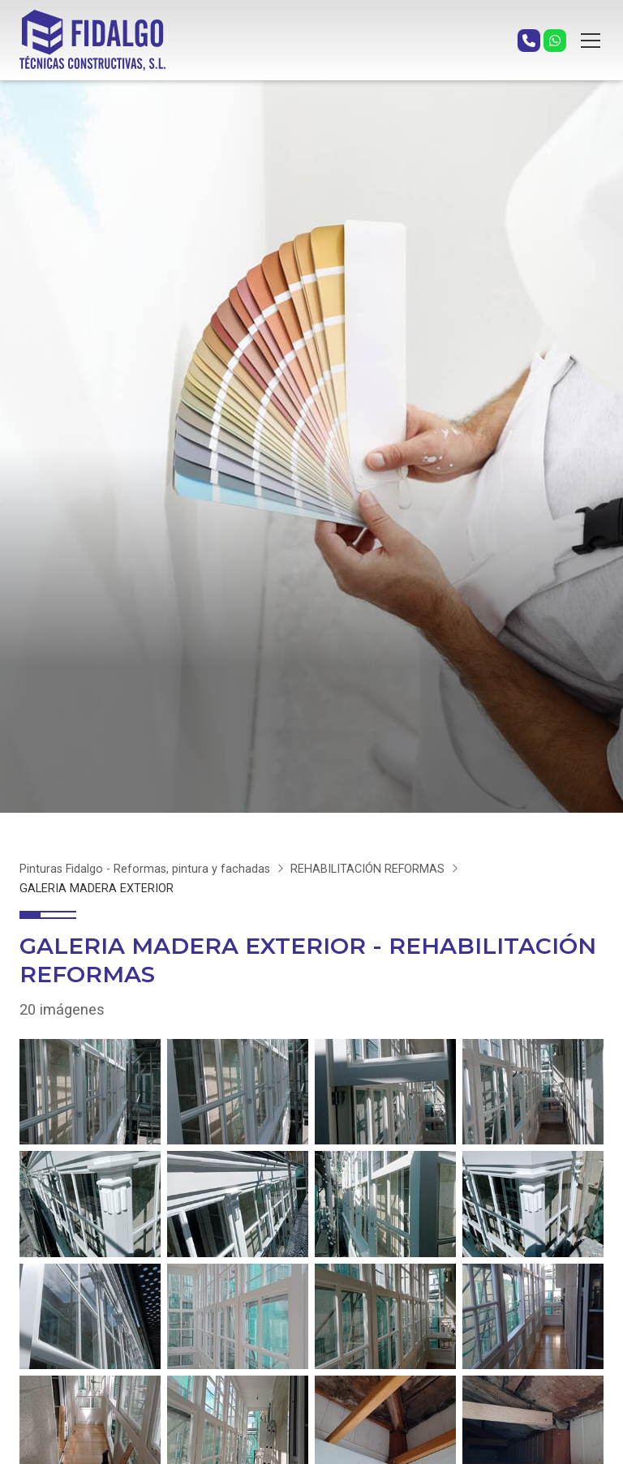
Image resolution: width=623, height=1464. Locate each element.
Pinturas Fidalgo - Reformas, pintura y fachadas (144, 869)
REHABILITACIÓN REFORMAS (367, 869)
